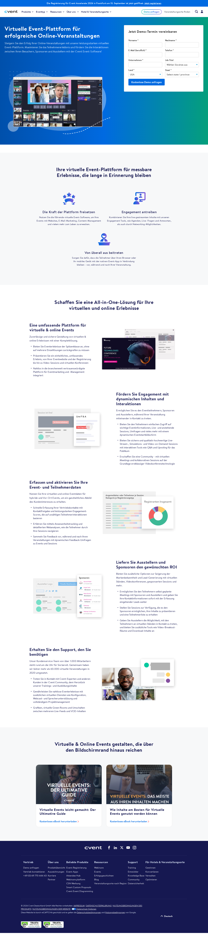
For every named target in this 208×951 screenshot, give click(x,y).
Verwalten (150, 875)
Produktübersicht (56, 867)
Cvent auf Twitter (121, 847)
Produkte (27, 11)
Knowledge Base (136, 875)
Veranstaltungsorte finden (177, 12)
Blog (96, 879)
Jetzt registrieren (152, 3)
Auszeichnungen (56, 871)
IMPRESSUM (79, 905)
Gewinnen (150, 867)
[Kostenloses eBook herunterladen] (69, 784)
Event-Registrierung (76, 867)
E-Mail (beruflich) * (137, 50)
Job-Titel (169, 60)
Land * (131, 70)
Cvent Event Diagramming (79, 891)
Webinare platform (75, 879)
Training (132, 867)
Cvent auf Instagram (134, 847)
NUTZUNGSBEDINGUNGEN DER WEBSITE (51, 909)
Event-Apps (72, 871)
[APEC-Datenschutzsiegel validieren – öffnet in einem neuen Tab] (32, 924)
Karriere (52, 875)
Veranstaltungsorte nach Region (110, 883)
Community (134, 879)
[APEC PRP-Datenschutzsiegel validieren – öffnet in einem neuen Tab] (54, 924)
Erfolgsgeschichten (104, 875)
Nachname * (171, 40)
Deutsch (168, 916)
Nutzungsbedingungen (115, 912)
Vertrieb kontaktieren (34, 871)
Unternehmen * (135, 60)
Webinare (99, 867)
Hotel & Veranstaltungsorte (96, 11)
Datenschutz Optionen (84, 908)
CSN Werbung (73, 883)
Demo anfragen (151, 11)
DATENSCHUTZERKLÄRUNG (99, 905)
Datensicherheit (136, 883)
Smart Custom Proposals (78, 887)
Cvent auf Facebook (109, 847)
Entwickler (133, 871)
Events (97, 871)
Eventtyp (42, 11)
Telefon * (169, 50)
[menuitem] (27, 12)
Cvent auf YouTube (128, 847)
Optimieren (151, 879)
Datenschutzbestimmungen (89, 912)
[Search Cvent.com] (195, 11)
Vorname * (133, 40)
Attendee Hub (73, 875)
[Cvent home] (12, 12)
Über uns (73, 11)
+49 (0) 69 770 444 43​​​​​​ (35, 875)
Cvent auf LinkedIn (115, 847)
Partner (51, 879)
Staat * (168, 70)
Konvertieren (152, 871)
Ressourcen (57, 11)
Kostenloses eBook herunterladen (58, 821)
